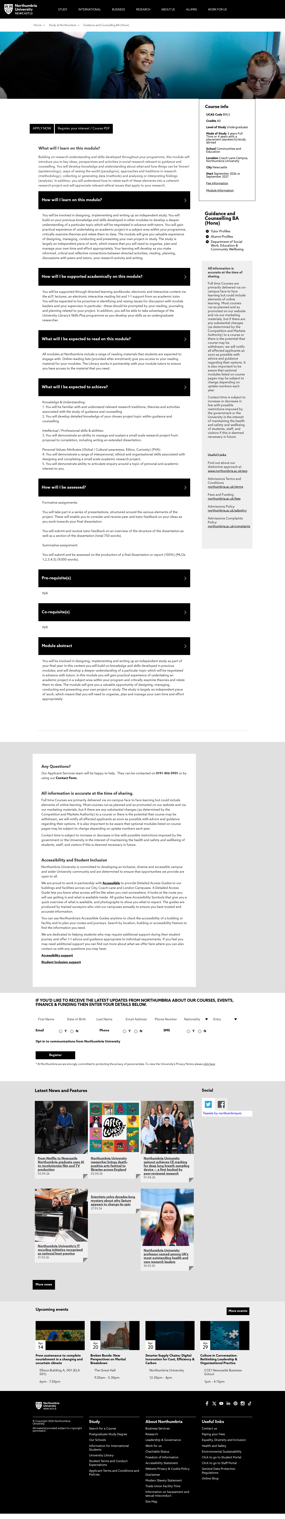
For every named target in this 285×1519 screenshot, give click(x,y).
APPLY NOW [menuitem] (42, 128)
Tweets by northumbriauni (222, 1119)
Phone (104, 1036)
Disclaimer (152, 1480)
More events (238, 1316)
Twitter (208, 1109)
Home (38, 25)
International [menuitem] (89, 9)
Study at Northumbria (62, 25)
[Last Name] (108, 1025)
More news (44, 1290)
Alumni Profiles (222, 236)
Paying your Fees (213, 1440)
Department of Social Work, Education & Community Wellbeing (227, 245)
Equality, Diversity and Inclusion (224, 1445)
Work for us (153, 1451)
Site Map (151, 1507)
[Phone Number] (167, 1025)
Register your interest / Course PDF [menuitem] (84, 128)
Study (94, 1427)
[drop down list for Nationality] (196, 1025)
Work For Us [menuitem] (217, 9)
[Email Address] (138, 1025)
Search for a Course (102, 1434)
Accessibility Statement (161, 1468)
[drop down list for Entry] (225, 1025)
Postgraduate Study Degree (108, 1440)
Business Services (157, 1434)
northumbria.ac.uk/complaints (229, 526)
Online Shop (210, 1484)
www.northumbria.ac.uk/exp (227, 471)
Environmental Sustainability (221, 1457)
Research (151, 1440)
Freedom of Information (162, 1463)
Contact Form (66, 783)
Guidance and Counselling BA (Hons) (106, 25)
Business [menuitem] (118, 9)
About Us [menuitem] (168, 9)
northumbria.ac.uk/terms (225, 487)
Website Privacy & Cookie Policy (167, 1474)
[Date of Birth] (79, 1025)
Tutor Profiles (220, 231)
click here (209, 1069)
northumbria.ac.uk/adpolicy (227, 510)
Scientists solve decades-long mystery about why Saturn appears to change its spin (113, 1206)
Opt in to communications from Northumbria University (78, 1047)
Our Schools (97, 1445)
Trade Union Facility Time (162, 1492)
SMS (166, 1036)
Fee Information (217, 183)
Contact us (209, 1434)
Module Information (220, 190)
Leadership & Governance (163, 1445)
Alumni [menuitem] (191, 9)
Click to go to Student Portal (221, 1463)
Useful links (213, 1427)
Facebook (221, 1109)
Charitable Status (157, 1457)
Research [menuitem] (143, 9)
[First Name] (50, 1025)
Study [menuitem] (62, 9)
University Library (101, 1461)
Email (40, 1036)
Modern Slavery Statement (163, 1486)
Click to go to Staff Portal (219, 1468)
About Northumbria (163, 1427)
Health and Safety (214, 1451)
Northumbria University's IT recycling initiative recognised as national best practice (60, 1255)
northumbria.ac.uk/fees (224, 499)
